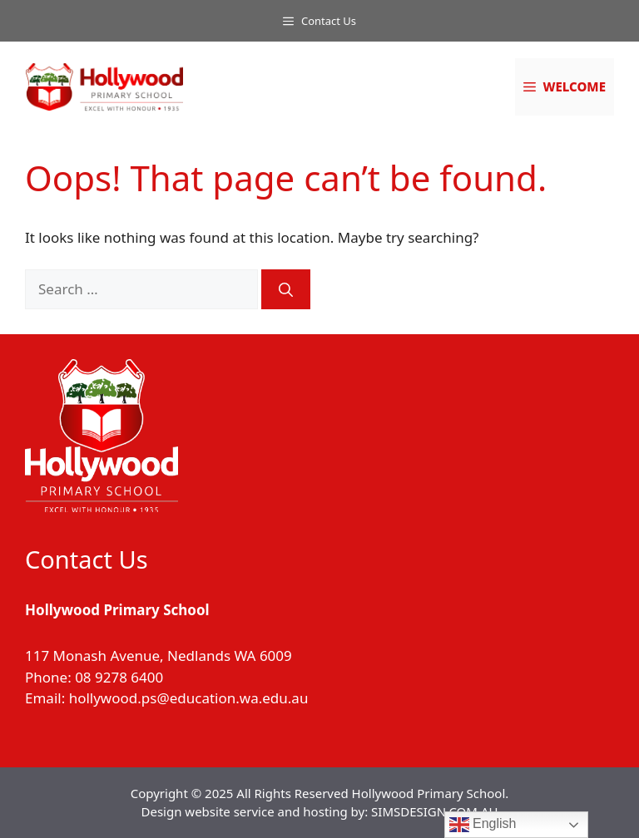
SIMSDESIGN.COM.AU (434, 811)
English (483, 825)
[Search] (285, 289)
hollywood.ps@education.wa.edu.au (189, 697)
